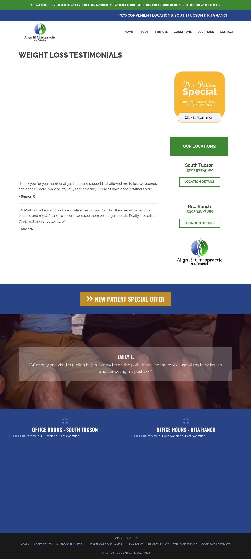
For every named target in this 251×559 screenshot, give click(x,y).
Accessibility (43, 544)
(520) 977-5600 (199, 170)
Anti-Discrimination (71, 544)
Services (161, 31)
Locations (206, 31)
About (144, 31)
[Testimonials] (125, 364)
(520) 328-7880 (199, 211)
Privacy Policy (158, 544)
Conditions (183, 31)
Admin (25, 544)
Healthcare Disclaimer (105, 544)
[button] (125, 299)
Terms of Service (185, 544)
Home (128, 31)
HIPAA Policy (135, 544)
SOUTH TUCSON (188, 15)
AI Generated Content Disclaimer (126, 552)
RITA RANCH (217, 15)
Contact (227, 31)
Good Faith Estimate (215, 544)
